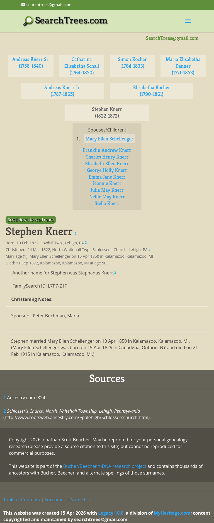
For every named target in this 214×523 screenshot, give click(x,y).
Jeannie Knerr (107, 183)
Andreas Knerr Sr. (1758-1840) (31, 62)
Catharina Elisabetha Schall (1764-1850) (81, 66)
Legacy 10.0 (110, 513)
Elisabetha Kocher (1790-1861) (151, 90)
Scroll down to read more (31, 219)
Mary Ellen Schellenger (109, 138)
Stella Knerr (107, 203)
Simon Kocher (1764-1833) (132, 62)
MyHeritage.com (172, 513)
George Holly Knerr (107, 170)
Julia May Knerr (106, 190)
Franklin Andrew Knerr (107, 150)
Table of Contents (21, 500)
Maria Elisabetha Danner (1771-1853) (183, 66)
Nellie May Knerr (107, 196)
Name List (80, 500)
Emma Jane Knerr (107, 177)
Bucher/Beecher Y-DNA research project (104, 466)
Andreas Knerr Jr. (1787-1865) (62, 90)
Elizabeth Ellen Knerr (107, 163)
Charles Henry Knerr (107, 157)
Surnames (55, 500)
